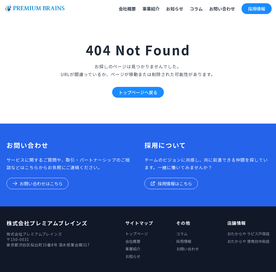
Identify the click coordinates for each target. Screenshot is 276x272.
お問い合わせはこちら (37, 183)
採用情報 (256, 8)
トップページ (136, 233)
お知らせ (132, 256)
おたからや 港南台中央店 (248, 241)
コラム (182, 233)
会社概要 (132, 241)
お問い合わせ (187, 248)
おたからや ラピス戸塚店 (248, 233)
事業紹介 (132, 248)
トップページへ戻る (138, 92)
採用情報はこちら (171, 183)
